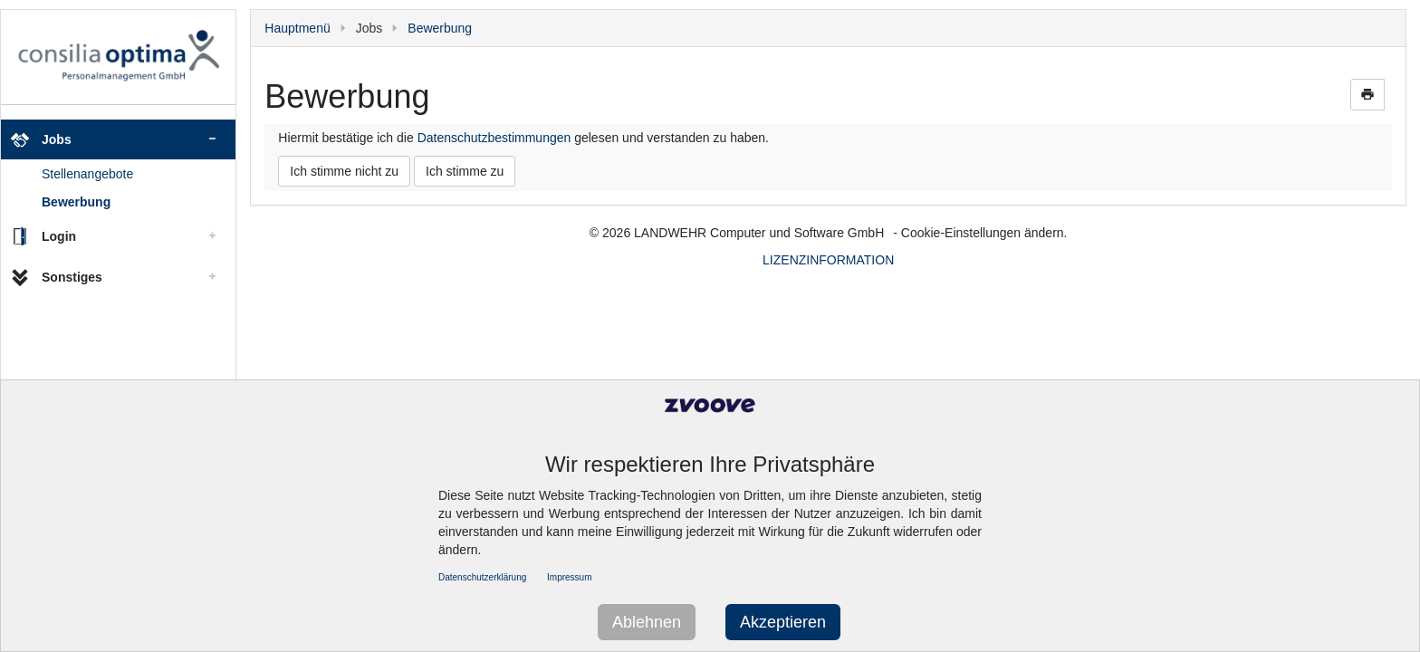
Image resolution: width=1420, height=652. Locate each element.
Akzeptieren (783, 622)
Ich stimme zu (465, 171)
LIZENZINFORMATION (828, 260)
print (1367, 94)
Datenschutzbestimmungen (494, 137)
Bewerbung (76, 202)
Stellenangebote (87, 174)
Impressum (569, 577)
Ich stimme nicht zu (344, 171)
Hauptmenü (297, 28)
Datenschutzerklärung (482, 577)
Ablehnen (646, 622)
